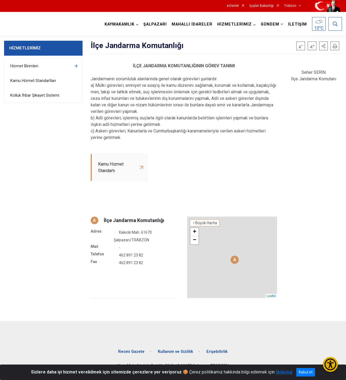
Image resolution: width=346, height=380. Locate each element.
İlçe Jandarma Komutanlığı (134, 220)
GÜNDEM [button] (270, 24)
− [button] (194, 240)
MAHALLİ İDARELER (192, 24)
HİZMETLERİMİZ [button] (234, 24)
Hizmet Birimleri (24, 66)
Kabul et (306, 372)
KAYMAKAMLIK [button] (119, 24)
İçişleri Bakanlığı (261, 6)
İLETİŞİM (297, 24)
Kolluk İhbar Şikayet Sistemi (34, 95)
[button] (323, 46)
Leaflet (271, 295)
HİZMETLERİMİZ (25, 48)
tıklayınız (284, 372)
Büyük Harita (206, 223)
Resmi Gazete (131, 351)
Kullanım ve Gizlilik (175, 351)
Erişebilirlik (217, 351)
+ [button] (194, 232)
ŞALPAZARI (155, 24)
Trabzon (290, 6)
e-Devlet (233, 6)
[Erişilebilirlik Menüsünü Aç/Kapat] (330, 364)
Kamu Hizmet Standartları (33, 80)
